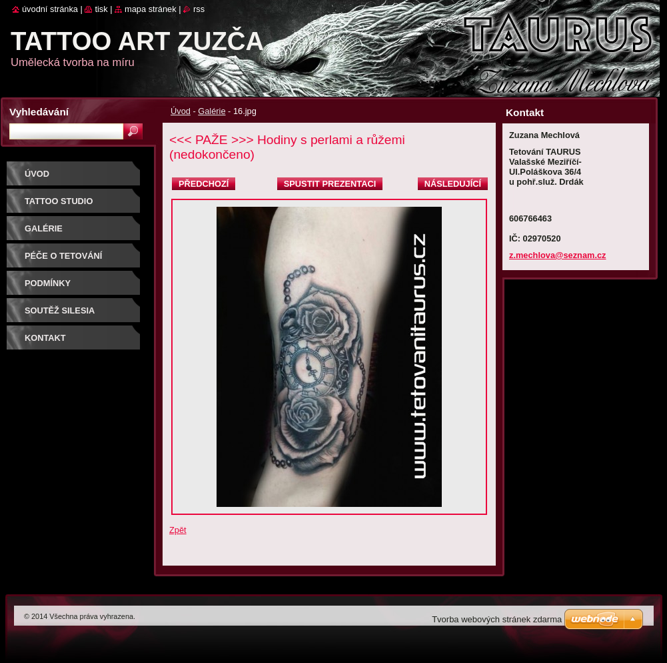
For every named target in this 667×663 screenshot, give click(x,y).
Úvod (181, 111)
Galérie (211, 111)
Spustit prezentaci (330, 184)
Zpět (178, 530)
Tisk (101, 9)
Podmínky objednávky (54, 287)
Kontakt (45, 338)
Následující (452, 184)
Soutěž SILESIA (60, 310)
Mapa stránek (151, 9)
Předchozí (204, 184)
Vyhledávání (39, 111)
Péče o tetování (63, 256)
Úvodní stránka (50, 9)
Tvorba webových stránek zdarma (497, 619)
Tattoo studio (59, 201)
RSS (199, 9)
